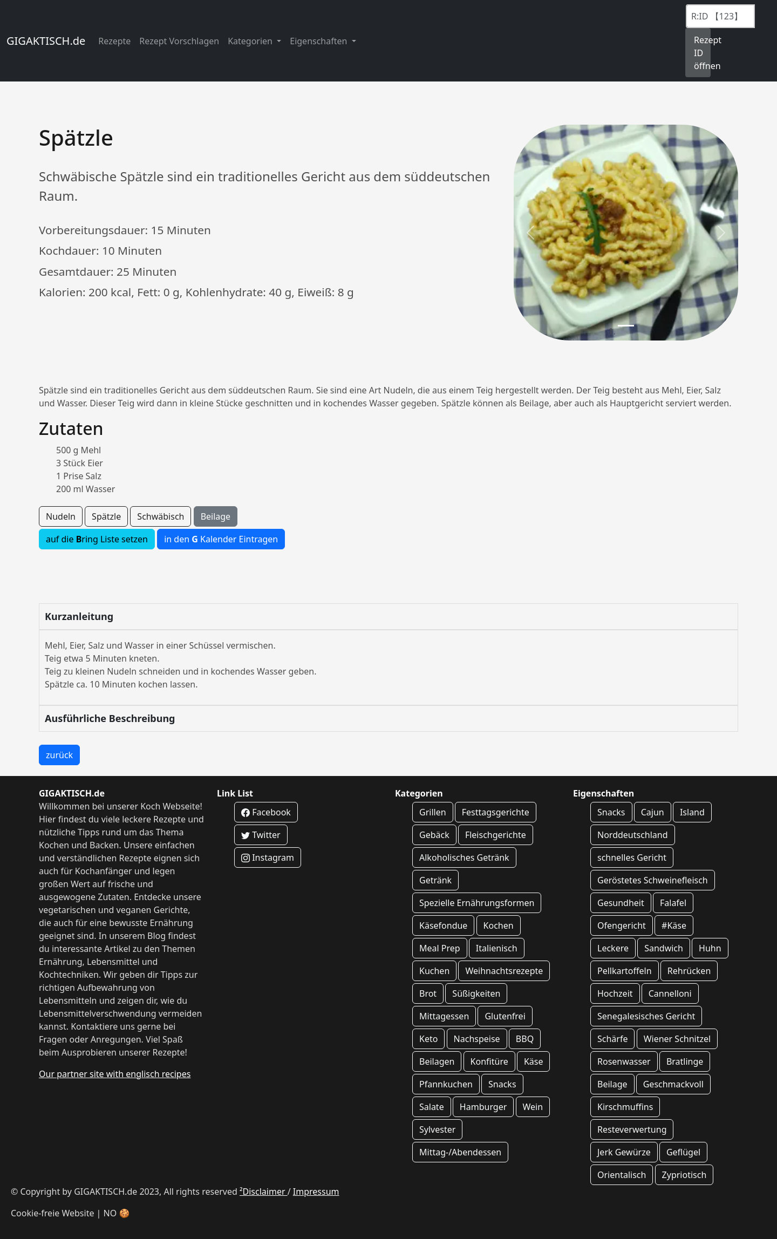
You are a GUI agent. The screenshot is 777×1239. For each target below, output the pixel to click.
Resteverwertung (631, 1129)
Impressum (316, 1191)
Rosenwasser (624, 1061)
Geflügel (683, 1152)
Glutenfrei (505, 1016)
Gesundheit (620, 903)
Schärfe (612, 1039)
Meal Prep (439, 948)
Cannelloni (670, 993)
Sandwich (663, 948)
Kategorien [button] (251, 41)
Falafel (673, 903)
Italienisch (496, 948)
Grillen (432, 812)
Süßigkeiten (476, 993)
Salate (431, 1107)
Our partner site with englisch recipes (114, 1074)
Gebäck (434, 835)
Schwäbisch (160, 516)
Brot (428, 993)
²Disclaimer (264, 1191)
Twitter (261, 835)
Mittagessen (444, 1016)
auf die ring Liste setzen (97, 539)
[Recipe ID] (720, 16)
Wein (533, 1107)
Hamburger (483, 1107)
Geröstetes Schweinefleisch (652, 880)
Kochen (498, 925)
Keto (428, 1039)
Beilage (216, 516)
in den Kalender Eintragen (221, 539)
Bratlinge (684, 1061)
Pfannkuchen (446, 1084)
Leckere (613, 948)
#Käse (674, 925)
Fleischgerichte (495, 835)
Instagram (267, 857)
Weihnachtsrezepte (504, 971)
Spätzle (106, 516)
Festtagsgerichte (495, 812)
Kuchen (434, 971)
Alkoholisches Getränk (464, 857)
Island (692, 812)
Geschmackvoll (673, 1084)
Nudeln (61, 516)
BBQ (525, 1039)
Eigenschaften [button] (319, 41)
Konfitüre (489, 1061)
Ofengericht (621, 925)
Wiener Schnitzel (677, 1039)
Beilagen (436, 1061)
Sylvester (437, 1129)
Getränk (435, 880)
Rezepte (114, 41)
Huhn (710, 948)
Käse (533, 1061)
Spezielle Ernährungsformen (476, 903)
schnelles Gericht (631, 857)
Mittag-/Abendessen (460, 1152)
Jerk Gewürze (624, 1152)
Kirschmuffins (625, 1107)
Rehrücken (689, 971)
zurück (59, 755)
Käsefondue (443, 925)
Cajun (652, 812)
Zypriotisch (684, 1175)
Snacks (502, 1084)
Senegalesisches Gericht (646, 1016)
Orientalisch (621, 1175)
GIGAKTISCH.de (45, 40)
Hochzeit (615, 993)
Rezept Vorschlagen (179, 41)
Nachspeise (477, 1039)
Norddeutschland (632, 835)
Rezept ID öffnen (702, 53)
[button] (530, 233)
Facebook (266, 812)
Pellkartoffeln (624, 971)
